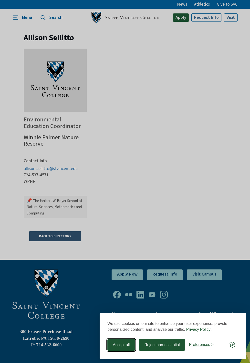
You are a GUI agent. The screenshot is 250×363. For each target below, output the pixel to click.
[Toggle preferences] (201, 344)
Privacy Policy (198, 329)
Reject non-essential (162, 345)
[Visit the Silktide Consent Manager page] (232, 345)
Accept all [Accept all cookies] (121, 345)
